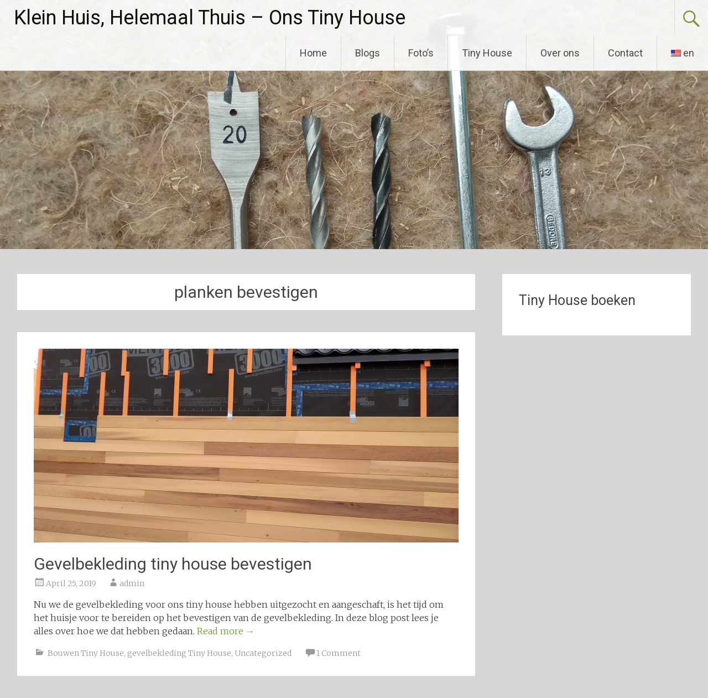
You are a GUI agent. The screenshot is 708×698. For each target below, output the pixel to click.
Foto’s (421, 53)
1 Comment (338, 653)
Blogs (367, 53)
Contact (625, 53)
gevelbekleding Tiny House (179, 653)
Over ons (560, 53)
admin (131, 583)
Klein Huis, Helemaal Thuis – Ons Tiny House (209, 17)
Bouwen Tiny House (86, 653)
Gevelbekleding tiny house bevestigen (173, 563)
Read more (225, 631)
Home (313, 53)
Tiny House (487, 53)
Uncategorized (263, 653)
